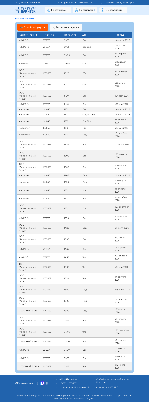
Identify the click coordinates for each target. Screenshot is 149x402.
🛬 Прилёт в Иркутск (32, 27)
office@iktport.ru (68, 379)
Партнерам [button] (84, 10)
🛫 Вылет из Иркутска (66, 27)
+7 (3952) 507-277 (67, 383)
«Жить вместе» (24, 383)
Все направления (24, 18)
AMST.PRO (113, 387)
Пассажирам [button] (57, 10)
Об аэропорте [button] (112, 10)
